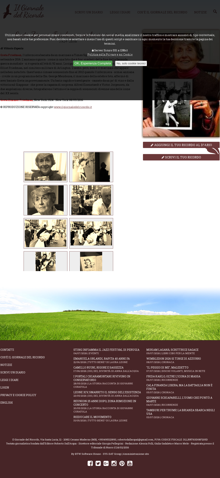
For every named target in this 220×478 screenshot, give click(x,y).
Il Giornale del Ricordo (25, 439)
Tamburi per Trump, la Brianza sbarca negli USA (182, 413)
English (6, 402)
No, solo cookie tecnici (131, 63)
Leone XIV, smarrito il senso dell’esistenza (110, 393)
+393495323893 (107, 439)
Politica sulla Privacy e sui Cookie (110, 54)
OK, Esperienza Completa (92, 63)
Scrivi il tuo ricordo (181, 157)
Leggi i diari (9, 380)
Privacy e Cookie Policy (18, 395)
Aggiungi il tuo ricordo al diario (181, 145)
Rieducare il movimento (110, 418)
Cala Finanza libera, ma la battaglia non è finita (182, 388)
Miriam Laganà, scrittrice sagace (182, 351)
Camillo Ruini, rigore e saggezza (110, 369)
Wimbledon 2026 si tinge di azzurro (182, 360)
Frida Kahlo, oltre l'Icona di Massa (182, 378)
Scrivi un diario (12, 372)
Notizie (6, 365)
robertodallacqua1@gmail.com (135, 439)
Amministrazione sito (136, 454)
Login (4, 387)
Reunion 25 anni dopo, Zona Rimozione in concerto (110, 406)
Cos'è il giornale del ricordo (22, 357)
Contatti (7, 350)
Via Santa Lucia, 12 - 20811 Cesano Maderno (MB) (68, 439)
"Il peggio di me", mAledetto (182, 369)
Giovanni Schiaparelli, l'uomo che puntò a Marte (182, 401)
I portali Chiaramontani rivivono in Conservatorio (110, 382)
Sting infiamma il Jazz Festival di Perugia (110, 351)
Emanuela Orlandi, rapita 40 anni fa (110, 360)
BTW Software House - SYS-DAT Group (98, 454)
